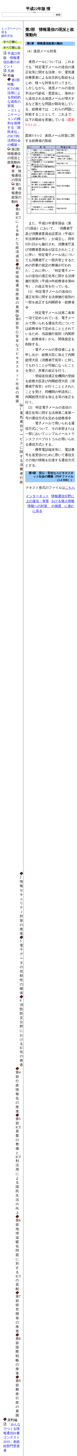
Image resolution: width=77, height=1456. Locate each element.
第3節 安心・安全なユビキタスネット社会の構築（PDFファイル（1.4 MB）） (51, 476)
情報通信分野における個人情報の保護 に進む (62, 501)
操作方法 (7, 35)
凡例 (10, 71)
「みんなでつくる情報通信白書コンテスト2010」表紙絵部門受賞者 (12, 1437)
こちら (70, 487)
